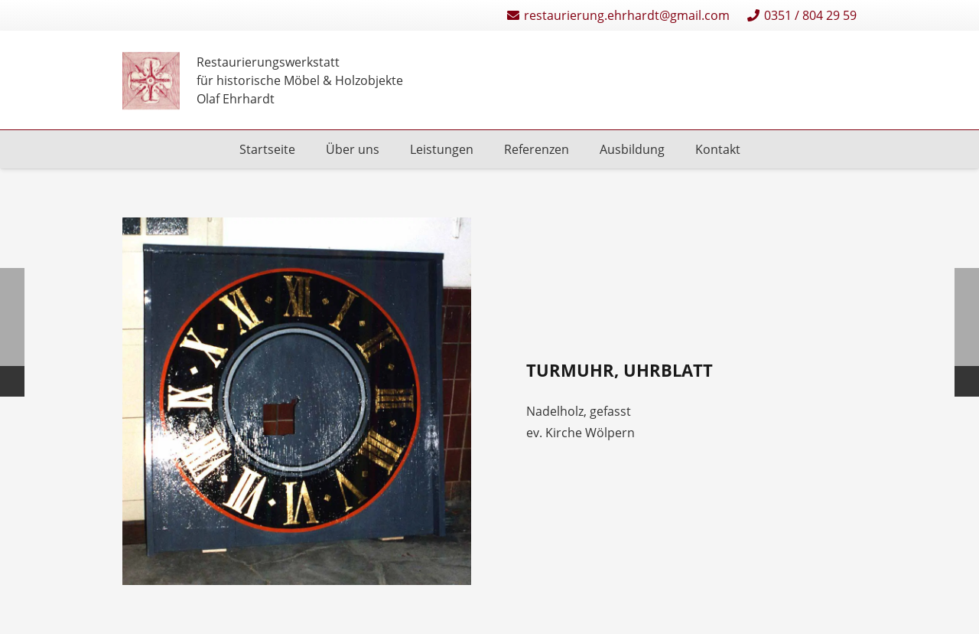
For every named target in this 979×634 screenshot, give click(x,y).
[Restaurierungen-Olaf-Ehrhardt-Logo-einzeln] (151, 80)
